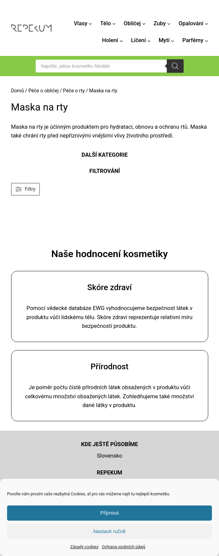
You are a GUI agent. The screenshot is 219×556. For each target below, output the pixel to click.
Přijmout (109, 513)
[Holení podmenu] (121, 40)
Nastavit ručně (109, 531)
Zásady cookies (84, 547)
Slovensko (109, 456)
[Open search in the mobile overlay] (109, 66)
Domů (17, 91)
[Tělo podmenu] (114, 23)
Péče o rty (74, 91)
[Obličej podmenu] (144, 23)
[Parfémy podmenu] (206, 40)
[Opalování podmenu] (206, 23)
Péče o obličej (43, 91)
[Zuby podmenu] (168, 23)
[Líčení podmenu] (149, 40)
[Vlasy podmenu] (90, 23)
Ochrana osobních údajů (123, 547)
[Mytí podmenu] (172, 40)
